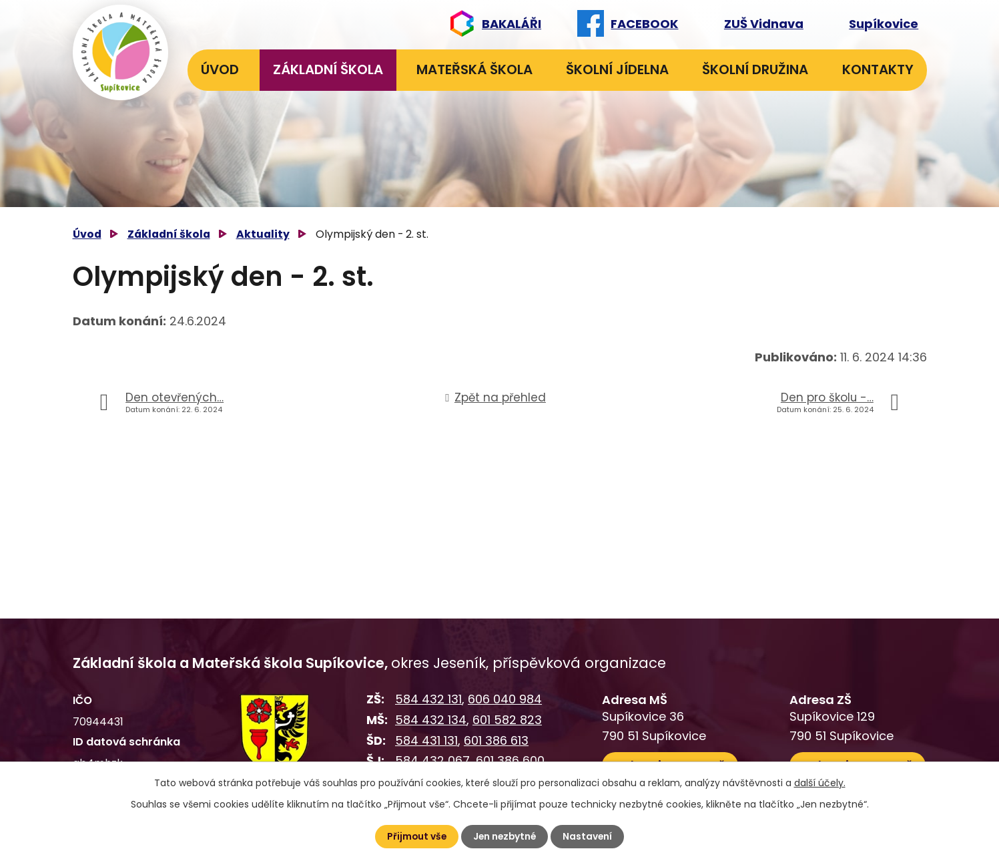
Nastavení (590, 836)
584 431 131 (426, 740)
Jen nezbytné (505, 836)
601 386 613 (496, 740)
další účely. (820, 783)
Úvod (220, 69)
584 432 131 (428, 699)
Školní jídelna (617, 69)
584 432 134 (430, 719)
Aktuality (263, 234)
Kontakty (878, 69)
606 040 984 (505, 699)
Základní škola (328, 69)
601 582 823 (507, 719)
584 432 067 (432, 760)
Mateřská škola (474, 69)
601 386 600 (510, 760)
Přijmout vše (415, 836)
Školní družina (755, 69)
